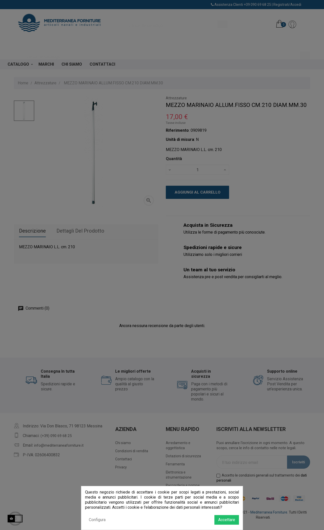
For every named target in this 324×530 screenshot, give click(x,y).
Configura (97, 519)
